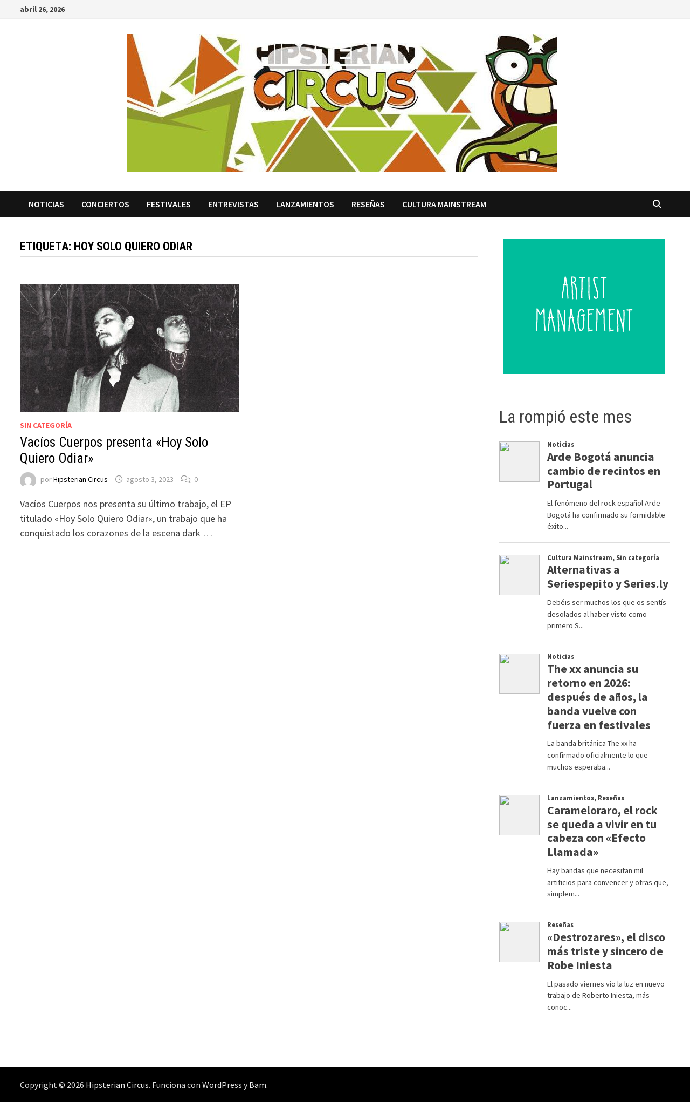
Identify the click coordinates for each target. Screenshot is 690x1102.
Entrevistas (233, 204)
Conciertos (105, 204)
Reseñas (368, 204)
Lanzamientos (305, 204)
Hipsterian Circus (80, 479)
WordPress (222, 1084)
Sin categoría (46, 425)
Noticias (46, 204)
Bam (257, 1084)
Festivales (169, 204)
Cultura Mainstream (444, 204)
